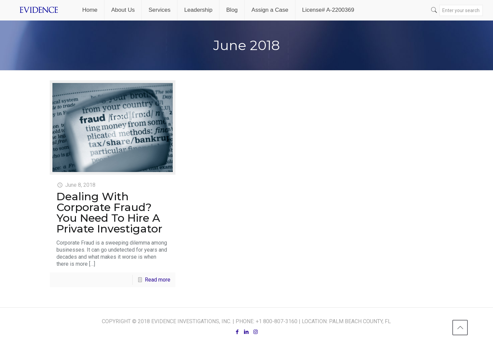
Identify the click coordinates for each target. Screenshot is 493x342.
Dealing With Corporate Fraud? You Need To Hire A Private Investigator (109, 212)
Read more (157, 279)
